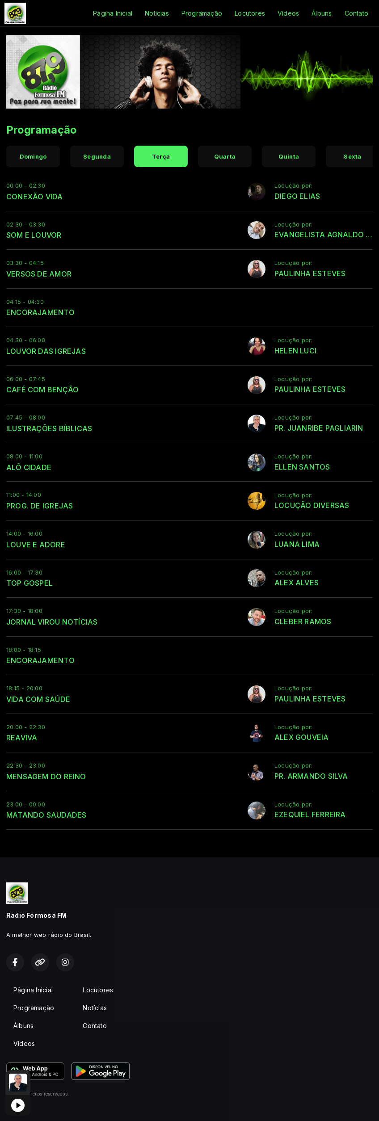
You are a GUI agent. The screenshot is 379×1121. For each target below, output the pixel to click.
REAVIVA (21, 737)
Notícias (157, 13)
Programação (201, 13)
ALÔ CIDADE (28, 467)
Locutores (250, 13)
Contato (356, 13)
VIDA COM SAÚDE (38, 699)
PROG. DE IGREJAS (39, 505)
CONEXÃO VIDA (34, 196)
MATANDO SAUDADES (46, 814)
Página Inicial (112, 13)
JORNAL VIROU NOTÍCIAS (51, 621)
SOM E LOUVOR (34, 235)
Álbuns (322, 13)
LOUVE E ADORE (35, 544)
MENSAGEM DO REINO (46, 776)
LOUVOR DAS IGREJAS (46, 351)
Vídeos (288, 13)
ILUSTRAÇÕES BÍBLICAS (49, 428)
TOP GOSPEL (29, 583)
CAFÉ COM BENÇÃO (42, 389)
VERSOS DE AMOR (39, 273)
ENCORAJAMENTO (40, 312)
